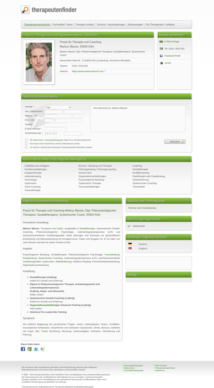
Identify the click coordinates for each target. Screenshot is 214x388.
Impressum (159, 370)
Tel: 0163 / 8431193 (174, 48)
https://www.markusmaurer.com (88, 71)
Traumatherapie (33, 190)
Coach (60, 228)
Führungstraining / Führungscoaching (97, 169)
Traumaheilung (111, 254)
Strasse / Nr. (31, 115)
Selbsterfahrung (141, 179)
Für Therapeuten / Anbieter (160, 24)
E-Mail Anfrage (172, 41)
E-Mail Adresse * (33, 128)
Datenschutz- (38, 140)
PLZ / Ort (29, 120)
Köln (68, 242)
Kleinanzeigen (135, 24)
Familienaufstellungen (36, 169)
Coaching (137, 165)
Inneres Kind (85, 172)
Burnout (106, 327)
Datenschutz (129, 368)
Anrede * (29, 106)
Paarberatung (30, 258)
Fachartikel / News (63, 24)
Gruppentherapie (33, 172)
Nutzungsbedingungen (54, 140)
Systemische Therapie (90, 183)
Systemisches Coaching (145, 183)
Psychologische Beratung (91, 179)
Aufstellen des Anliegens (37, 165)
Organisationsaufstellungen (92, 176)
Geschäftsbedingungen (133, 370)
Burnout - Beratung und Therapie (95, 165)
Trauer (44, 331)
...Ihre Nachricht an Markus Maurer (137, 118)
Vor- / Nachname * (34, 111)
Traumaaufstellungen (89, 186)
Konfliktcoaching (141, 172)
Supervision (31, 183)
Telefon (28, 124)
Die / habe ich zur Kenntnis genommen (58, 140)
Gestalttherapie (140, 169)
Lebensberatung (33, 176)
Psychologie (31, 179)
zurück (168, 63)
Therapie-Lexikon (84, 24)
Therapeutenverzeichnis (37, 24)
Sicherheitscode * (33, 133)
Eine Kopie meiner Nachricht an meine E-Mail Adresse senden (52, 143)
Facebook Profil (172, 55)
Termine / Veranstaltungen (111, 24)
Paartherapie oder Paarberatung (149, 176)
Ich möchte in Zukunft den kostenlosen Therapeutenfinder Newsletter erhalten (58, 147)
